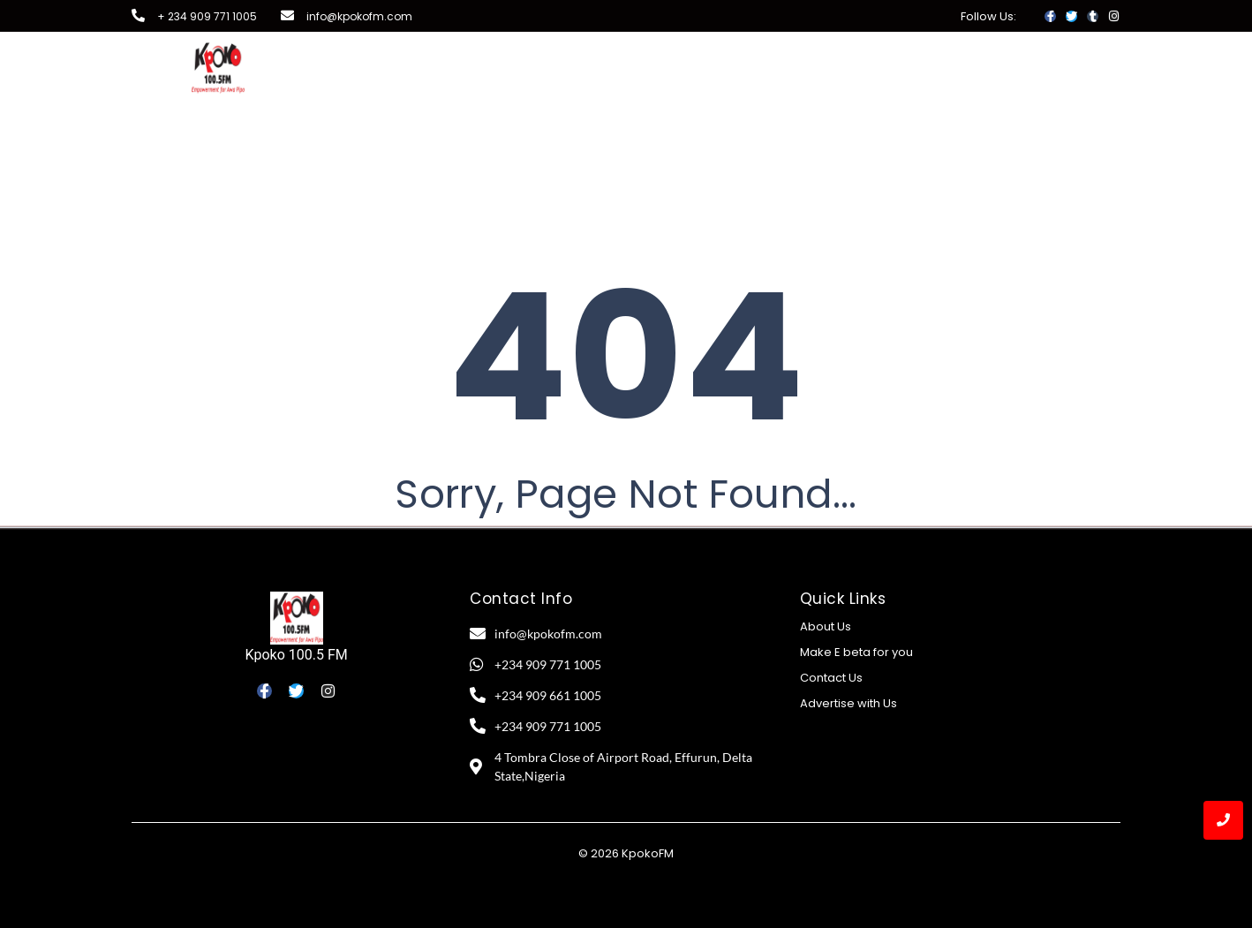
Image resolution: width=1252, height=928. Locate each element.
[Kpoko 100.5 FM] (296, 618)
